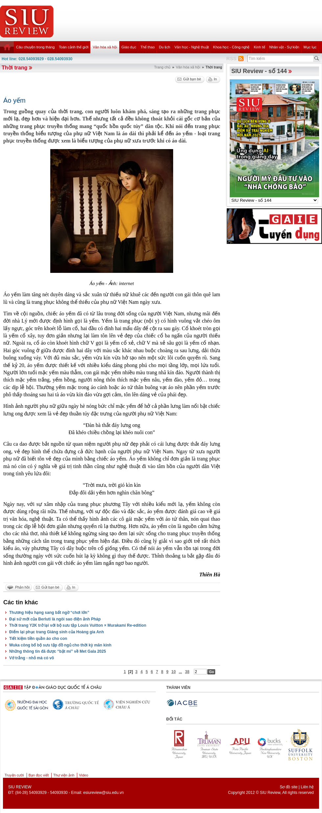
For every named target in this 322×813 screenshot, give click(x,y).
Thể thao (147, 47)
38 (187, 671)
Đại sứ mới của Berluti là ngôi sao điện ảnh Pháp (55, 619)
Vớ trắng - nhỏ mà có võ (31, 658)
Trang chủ (162, 67)
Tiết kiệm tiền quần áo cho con (38, 638)
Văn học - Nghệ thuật (191, 47)
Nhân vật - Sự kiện (284, 47)
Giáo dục (129, 47)
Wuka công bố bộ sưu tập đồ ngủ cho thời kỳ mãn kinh (60, 645)
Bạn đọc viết (39, 775)
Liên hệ (307, 787)
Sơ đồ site (288, 787)
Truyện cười (14, 775)
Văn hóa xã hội (105, 47)
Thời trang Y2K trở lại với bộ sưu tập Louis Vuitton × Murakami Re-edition (77, 625)
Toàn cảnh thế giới (73, 47)
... (180, 671)
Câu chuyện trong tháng (35, 47)
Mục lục (310, 47)
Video (83, 775)
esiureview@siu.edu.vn (103, 792)
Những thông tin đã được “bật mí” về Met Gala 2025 (57, 651)
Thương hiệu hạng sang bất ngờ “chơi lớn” (49, 612)
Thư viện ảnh (63, 775)
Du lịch (164, 47)
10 (174, 671)
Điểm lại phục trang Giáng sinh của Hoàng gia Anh (56, 632)
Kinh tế (259, 47)
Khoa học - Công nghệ (231, 47)
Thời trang (14, 67)
